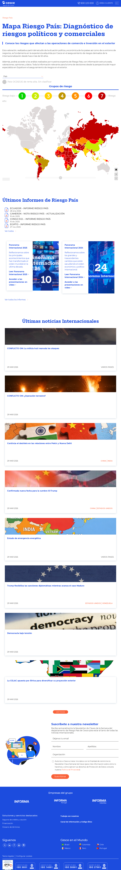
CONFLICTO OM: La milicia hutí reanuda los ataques (33, 348)
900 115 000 (86, 3)
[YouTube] (19, 845)
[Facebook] (14, 845)
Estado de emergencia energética (24, 538)
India (110, 461)
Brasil (67, 845)
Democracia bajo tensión (19, 633)
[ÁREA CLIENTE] (117, 3)
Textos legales (8, 856)
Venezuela (107, 603)
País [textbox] (5, 76)
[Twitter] (4, 845)
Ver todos (9, 231)
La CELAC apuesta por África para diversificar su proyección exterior (41, 681)
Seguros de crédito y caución (14, 820)
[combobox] (22, 76)
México (67, 848)
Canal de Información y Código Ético (76, 822)
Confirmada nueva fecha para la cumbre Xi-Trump (32, 491)
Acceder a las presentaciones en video (18, 282)
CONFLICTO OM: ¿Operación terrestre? (26, 396)
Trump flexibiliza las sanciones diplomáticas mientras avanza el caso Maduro (45, 586)
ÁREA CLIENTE (106, 3)
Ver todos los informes (15, 300)
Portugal (103, 848)
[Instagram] (23, 845)
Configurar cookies (24, 856)
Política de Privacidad (70, 770)
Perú (84, 848)
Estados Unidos (104, 508)
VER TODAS (60, 712)
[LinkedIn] (9, 845)
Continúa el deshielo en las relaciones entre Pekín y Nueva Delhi (39, 443)
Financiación (7, 823)
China (103, 461)
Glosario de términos (11, 827)
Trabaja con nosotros (69, 816)
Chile (101, 845)
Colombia (86, 845)
